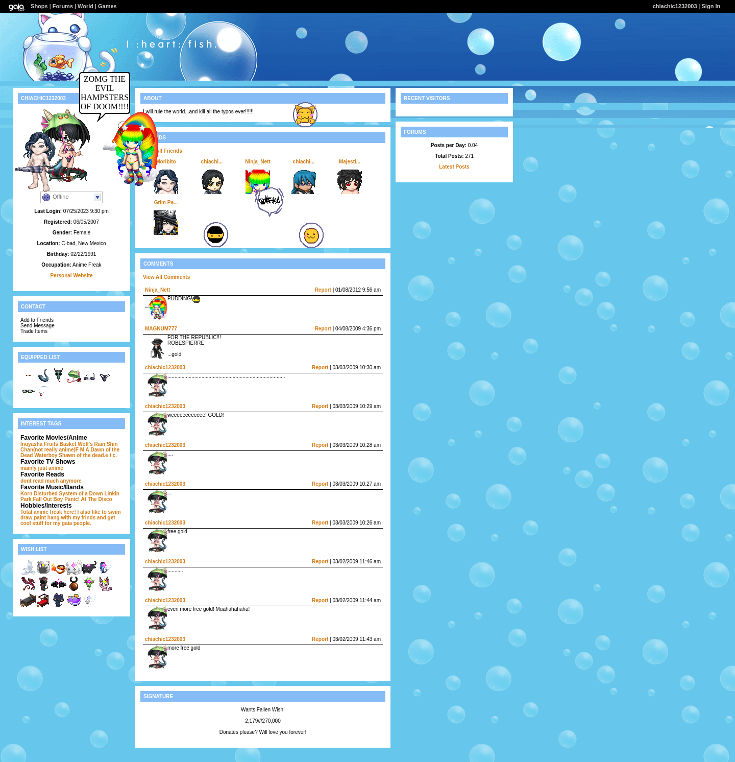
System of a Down (81, 493)
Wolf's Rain (91, 444)
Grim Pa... (166, 202)
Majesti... (349, 161)
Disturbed (46, 493)
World (85, 6)
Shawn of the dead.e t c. (88, 455)
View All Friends (162, 151)
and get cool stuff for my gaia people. (67, 520)
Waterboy (45, 455)
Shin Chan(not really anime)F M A (69, 447)
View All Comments (166, 277)
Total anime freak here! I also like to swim (70, 512)
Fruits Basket (60, 444)
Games (107, 6)
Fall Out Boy (48, 499)
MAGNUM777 (161, 328)
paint (40, 517)
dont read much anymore (50, 481)
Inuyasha (31, 444)
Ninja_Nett (257, 161)
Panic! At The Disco (88, 499)
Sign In (711, 6)
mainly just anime (41, 468)
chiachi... (212, 161)
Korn (26, 493)
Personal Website (71, 275)
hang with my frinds (71, 517)
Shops (39, 6)
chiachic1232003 (675, 6)
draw (26, 517)
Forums (63, 6)
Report (323, 290)
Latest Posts (454, 167)
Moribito (166, 161)
